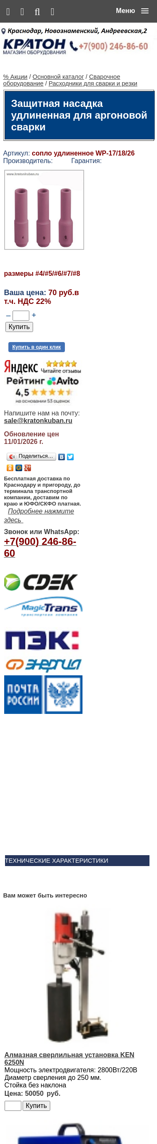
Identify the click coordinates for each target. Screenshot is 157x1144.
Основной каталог (58, 64)
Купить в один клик (37, 335)
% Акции (15, 64)
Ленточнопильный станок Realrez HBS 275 (102, 1050)
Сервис (112, 1120)
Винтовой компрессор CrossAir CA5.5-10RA (96, 969)
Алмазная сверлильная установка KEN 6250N (98, 808)
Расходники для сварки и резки (93, 71)
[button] (132, 11)
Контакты (87, 1120)
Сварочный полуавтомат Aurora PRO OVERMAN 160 (103, 896)
